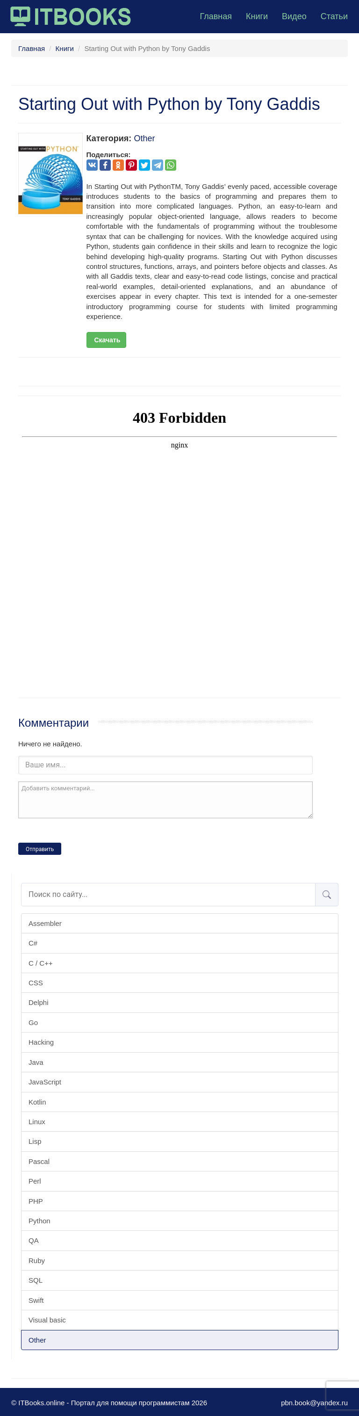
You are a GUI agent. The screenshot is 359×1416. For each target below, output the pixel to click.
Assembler (45, 923)
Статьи (334, 16)
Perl (35, 1181)
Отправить (40, 849)
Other (37, 1340)
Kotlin (37, 1102)
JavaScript (45, 1082)
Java (36, 1062)
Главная (216, 16)
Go (33, 1022)
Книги (257, 16)
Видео (294, 16)
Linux (37, 1122)
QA (34, 1240)
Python (39, 1221)
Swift (36, 1300)
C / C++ (41, 963)
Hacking (41, 1042)
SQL (36, 1280)
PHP (36, 1201)
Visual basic (47, 1320)
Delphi (39, 1002)
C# (33, 943)
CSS (36, 983)
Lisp (35, 1141)
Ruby (37, 1260)
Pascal (39, 1161)
